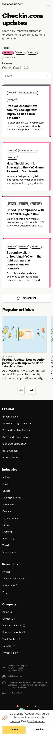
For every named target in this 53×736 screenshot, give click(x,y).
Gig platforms (10, 518)
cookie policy (36, 721)
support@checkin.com (29, 685)
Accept (14, 730)
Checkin (32, 53)
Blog (4, 592)
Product (8, 53)
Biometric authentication (16, 430)
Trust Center (11, 639)
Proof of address (11, 458)
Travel (5, 545)
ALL (26, 68)
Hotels (6, 525)
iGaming (7, 532)
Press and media (13, 632)
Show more (26, 298)
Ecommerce (9, 505)
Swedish (7, 68)
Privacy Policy (10, 653)
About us (7, 612)
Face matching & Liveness (17, 424)
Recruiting (8, 539)
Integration (10, 585)
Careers (8, 646)
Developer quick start (14, 579)
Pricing (6, 572)
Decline (39, 730)
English (18, 68)
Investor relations (13, 625)
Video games (9, 552)
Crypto (6, 491)
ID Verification (10, 417)
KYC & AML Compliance (15, 437)
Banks (5, 484)
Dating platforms (11, 498)
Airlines (6, 477)
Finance (6, 511)
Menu (48, 4)
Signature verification (14, 444)
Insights (20, 53)
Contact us (8, 619)
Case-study (9, 57)
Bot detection (10, 451)
